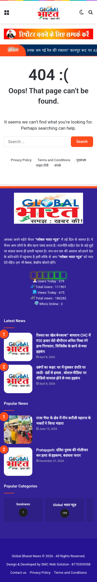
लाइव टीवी (42, 165)
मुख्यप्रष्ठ (81, 160)
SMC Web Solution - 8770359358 (66, 564)
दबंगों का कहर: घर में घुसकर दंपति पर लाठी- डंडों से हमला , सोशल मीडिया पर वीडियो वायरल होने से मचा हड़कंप (61, 372)
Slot (45, 548)
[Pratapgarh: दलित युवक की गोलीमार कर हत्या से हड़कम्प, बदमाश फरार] (18, 461)
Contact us (18, 573)
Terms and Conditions (54, 160)
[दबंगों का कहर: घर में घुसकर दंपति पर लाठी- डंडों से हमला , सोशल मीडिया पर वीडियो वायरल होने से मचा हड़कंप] (18, 379)
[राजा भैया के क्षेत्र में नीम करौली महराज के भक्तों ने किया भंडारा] (18, 429)
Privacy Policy (21, 160)
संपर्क (57, 165)
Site (52, 548)
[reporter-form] (48, 34)
